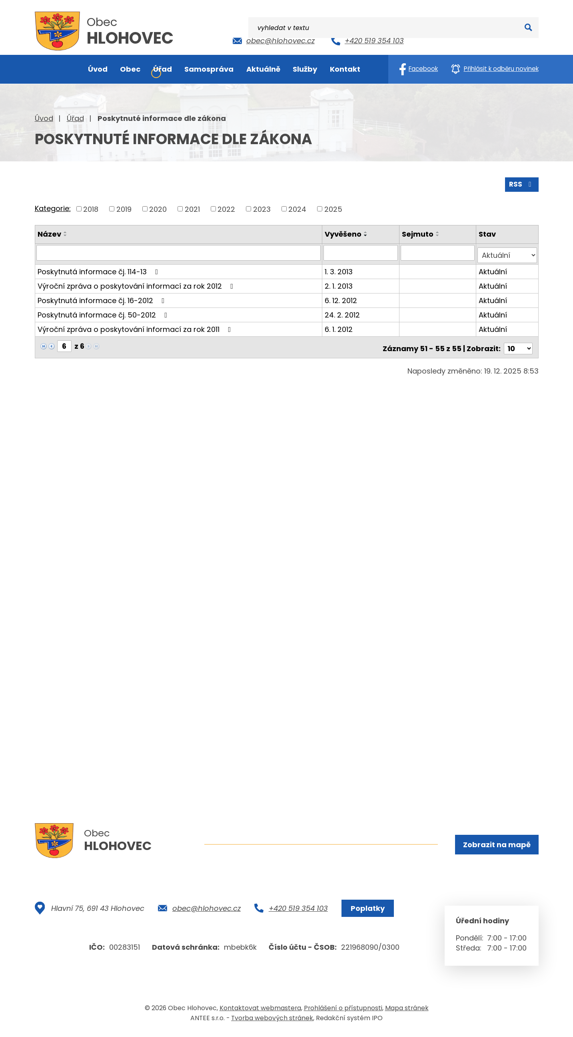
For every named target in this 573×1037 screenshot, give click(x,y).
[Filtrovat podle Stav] (507, 251)
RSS (521, 183)
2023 (262, 208)
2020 (158, 208)
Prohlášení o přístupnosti (343, 1010)
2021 (192, 208)
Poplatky (366, 911)
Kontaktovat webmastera (260, 1010)
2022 (226, 208)
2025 (333, 208)
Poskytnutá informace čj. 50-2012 (104, 311)
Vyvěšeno (343, 233)
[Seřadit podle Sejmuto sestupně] (438, 234)
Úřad (75, 118)
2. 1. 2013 (339, 282)
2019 (124, 208)
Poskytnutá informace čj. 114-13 (100, 268)
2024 (297, 208)
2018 (90, 208)
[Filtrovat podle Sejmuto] (438, 251)
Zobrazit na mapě (496, 845)
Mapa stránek (407, 1010)
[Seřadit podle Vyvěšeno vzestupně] (366, 231)
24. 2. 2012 (343, 311)
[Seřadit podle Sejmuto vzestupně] (438, 231)
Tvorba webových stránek (272, 1020)
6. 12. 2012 (341, 297)
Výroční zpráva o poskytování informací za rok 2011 (136, 326)
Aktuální (493, 268)
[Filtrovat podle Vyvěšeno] (361, 251)
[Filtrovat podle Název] (179, 251)
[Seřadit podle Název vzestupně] (65, 231)
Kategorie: (53, 208)
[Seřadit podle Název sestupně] (65, 234)
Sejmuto (418, 233)
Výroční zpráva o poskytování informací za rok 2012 (137, 282)
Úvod (44, 118)
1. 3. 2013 (339, 268)
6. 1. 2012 (339, 326)
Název (49, 233)
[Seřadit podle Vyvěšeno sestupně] (366, 234)
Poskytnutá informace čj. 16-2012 (103, 297)
